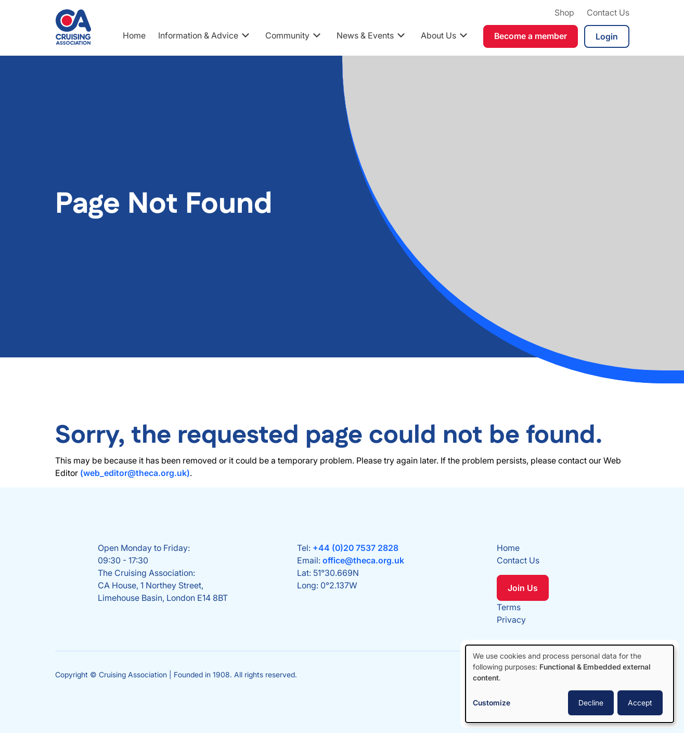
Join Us (523, 588)
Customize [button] (491, 702)
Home (134, 35)
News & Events (365, 35)
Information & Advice (198, 35)
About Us (438, 35)
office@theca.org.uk (363, 560)
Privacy (511, 619)
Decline (590, 702)
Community (287, 35)
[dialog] (570, 684)
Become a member (530, 36)
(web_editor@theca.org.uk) (135, 473)
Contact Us (608, 12)
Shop (564, 12)
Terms (509, 607)
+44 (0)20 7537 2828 (355, 548)
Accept (640, 702)
